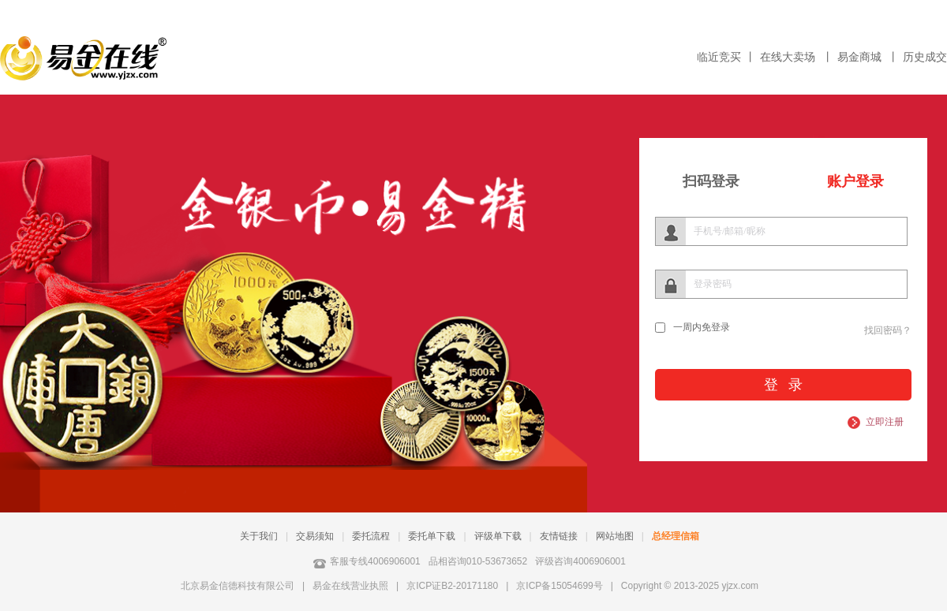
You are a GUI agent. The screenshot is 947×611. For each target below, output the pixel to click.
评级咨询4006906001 (580, 561)
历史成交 (925, 57)
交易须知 (315, 536)
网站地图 (615, 536)
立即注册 (885, 421)
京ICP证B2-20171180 (452, 585)
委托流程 (371, 536)
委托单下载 (431, 536)
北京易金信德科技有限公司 (237, 585)
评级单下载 (498, 536)
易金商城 (861, 57)
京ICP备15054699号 (559, 585)
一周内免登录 (701, 327)
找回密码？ (887, 330)
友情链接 (559, 536)
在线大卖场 (789, 57)
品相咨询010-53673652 (478, 561)
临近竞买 (719, 57)
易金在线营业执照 (350, 585)
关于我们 (259, 536)
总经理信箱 (675, 536)
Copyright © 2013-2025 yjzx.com (689, 585)
